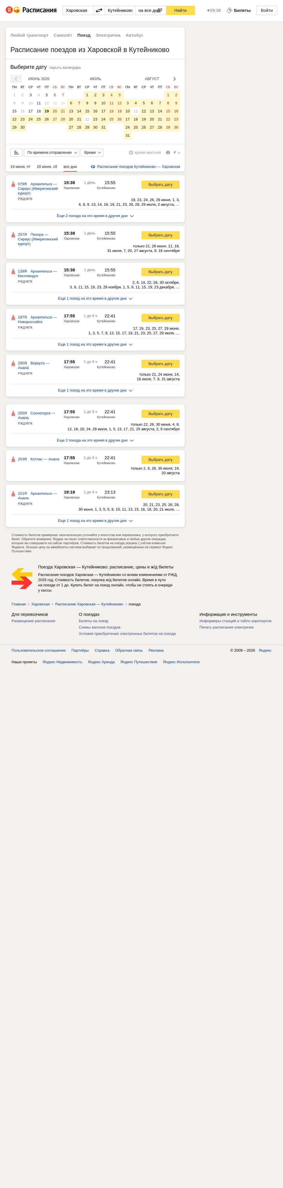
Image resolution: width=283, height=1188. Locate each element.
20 (55, 111)
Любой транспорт (29, 35)
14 (63, 103)
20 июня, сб (47, 166)
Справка (102, 650)
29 (14, 127)
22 (14, 119)
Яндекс (265, 650)
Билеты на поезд (93, 621)
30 (23, 127)
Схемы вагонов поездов (99, 627)
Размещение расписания (33, 621)
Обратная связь (129, 650)
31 (103, 127)
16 (23, 111)
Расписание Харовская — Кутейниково (89, 604)
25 (39, 119)
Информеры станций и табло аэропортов (235, 621)
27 (55, 119)
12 (47, 103)
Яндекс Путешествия (138, 662)
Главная (19, 604)
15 (14, 111)
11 (39, 103)
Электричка (108, 35)
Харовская (71, 188)
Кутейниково (106, 188)
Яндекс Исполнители (181, 662)
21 (63, 111)
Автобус (135, 35)
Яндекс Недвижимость (62, 662)
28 (63, 119)
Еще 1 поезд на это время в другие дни (95, 298)
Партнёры (80, 650)
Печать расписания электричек (227, 627)
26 (47, 119)
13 (55, 103)
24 (31, 119)
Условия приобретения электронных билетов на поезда (127, 633)
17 (31, 111)
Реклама (156, 650)
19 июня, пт (20, 166)
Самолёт (63, 35)
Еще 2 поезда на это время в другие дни (95, 216)
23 (23, 119)
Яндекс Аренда (101, 662)
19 (47, 111)
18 (39, 111)
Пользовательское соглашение (39, 650)
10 (31, 103)
